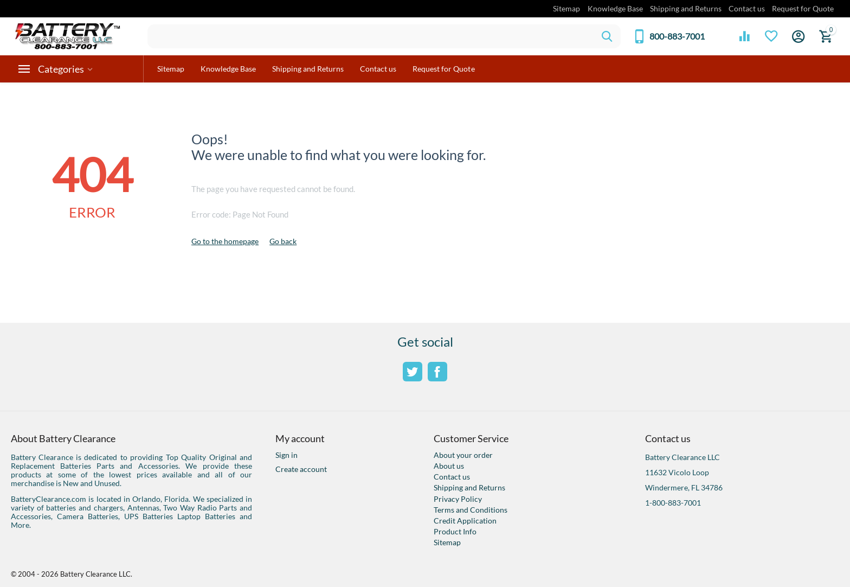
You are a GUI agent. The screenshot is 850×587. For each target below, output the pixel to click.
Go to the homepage (225, 241)
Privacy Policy (458, 498)
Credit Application (465, 520)
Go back (283, 241)
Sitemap (566, 8)
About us (449, 465)
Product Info (455, 531)
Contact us (747, 8)
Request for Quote (803, 8)
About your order (463, 455)
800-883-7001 (677, 36)
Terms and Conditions (470, 509)
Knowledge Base (615, 8)
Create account (301, 469)
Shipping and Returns (686, 8)
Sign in (286, 455)
